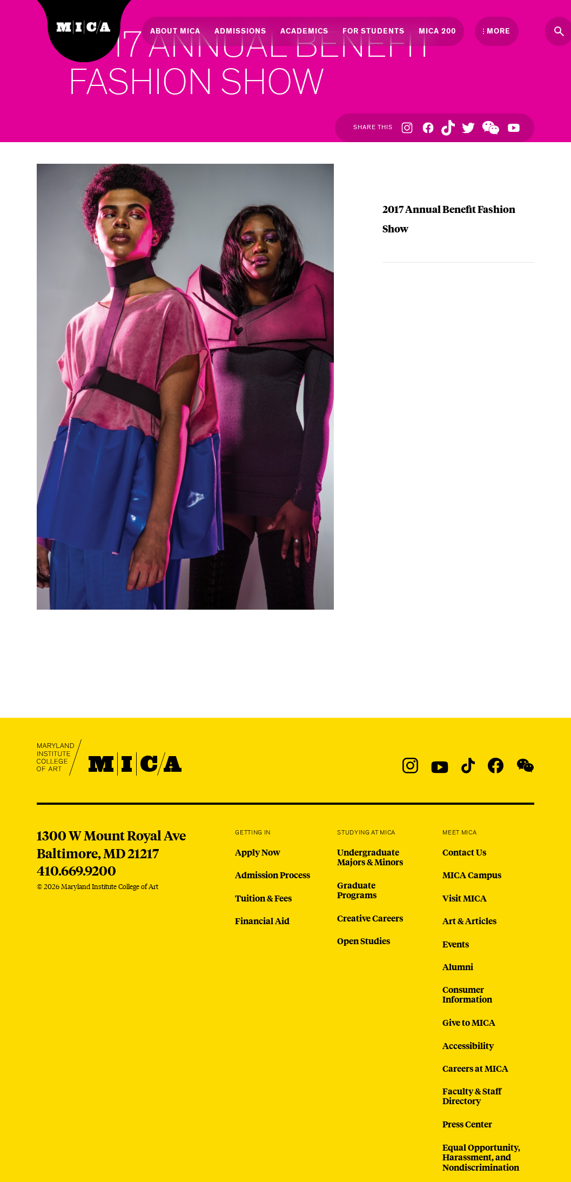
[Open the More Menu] (497, 31)
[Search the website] (559, 31)
